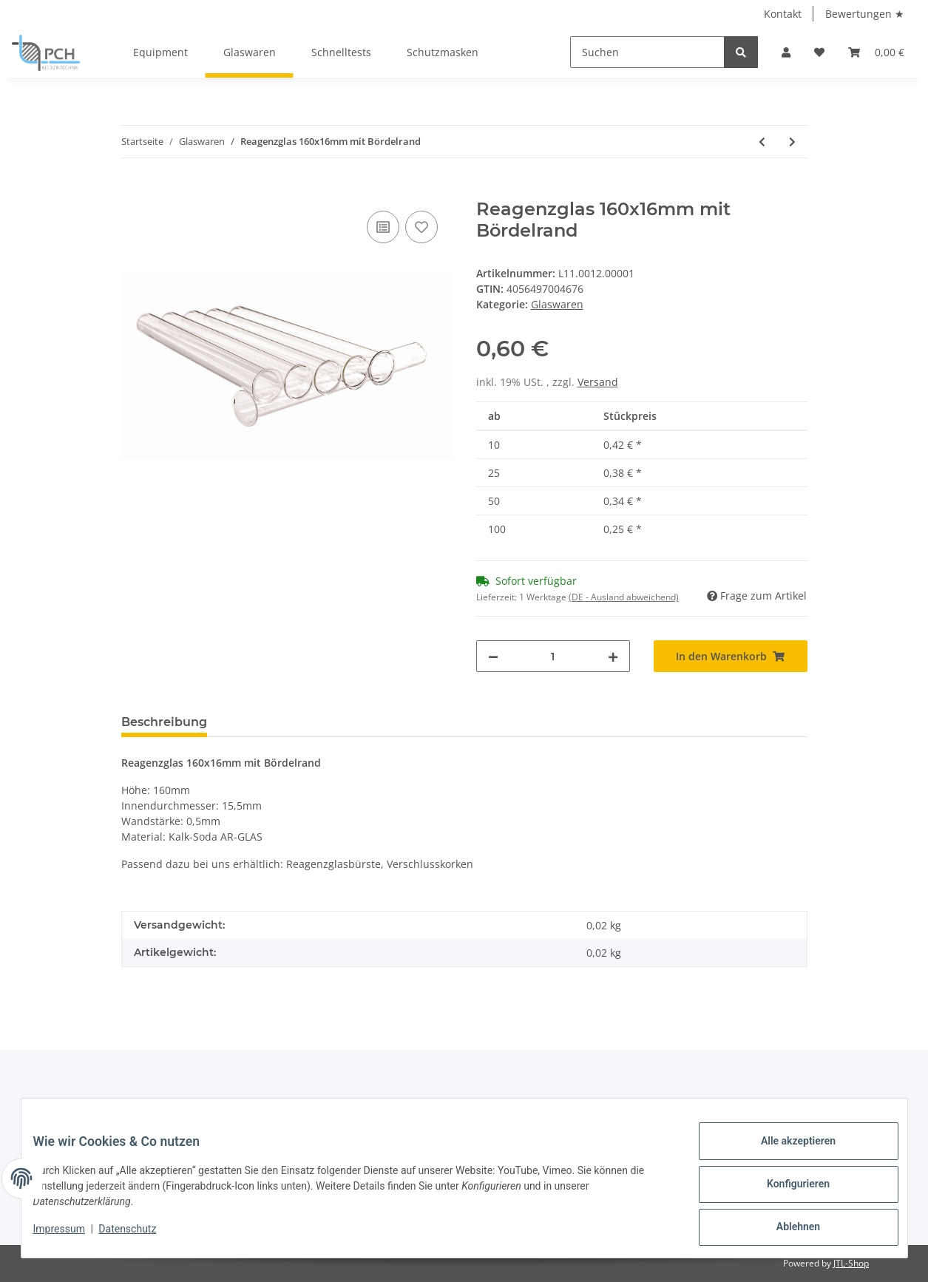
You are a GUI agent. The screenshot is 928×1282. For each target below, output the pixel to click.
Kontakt (783, 14)
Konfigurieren (786, 1191)
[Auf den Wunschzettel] (421, 227)
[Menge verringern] (493, 656)
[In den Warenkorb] (133, 191)
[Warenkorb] (876, 52)
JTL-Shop (851, 1263)
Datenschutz (139, 1236)
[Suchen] (647, 52)
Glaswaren (557, 304)
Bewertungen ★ (864, 14)
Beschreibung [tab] (164, 722)
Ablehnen (786, 1229)
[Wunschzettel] (819, 52)
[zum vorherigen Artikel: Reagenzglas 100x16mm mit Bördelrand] (762, 141)
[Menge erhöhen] (613, 656)
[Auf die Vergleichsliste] (383, 227)
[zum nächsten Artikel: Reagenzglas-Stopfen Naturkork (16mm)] (792, 141)
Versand (598, 382)
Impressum (71, 1236)
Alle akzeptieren (786, 1153)
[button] (786, 52)
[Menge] (553, 656)
